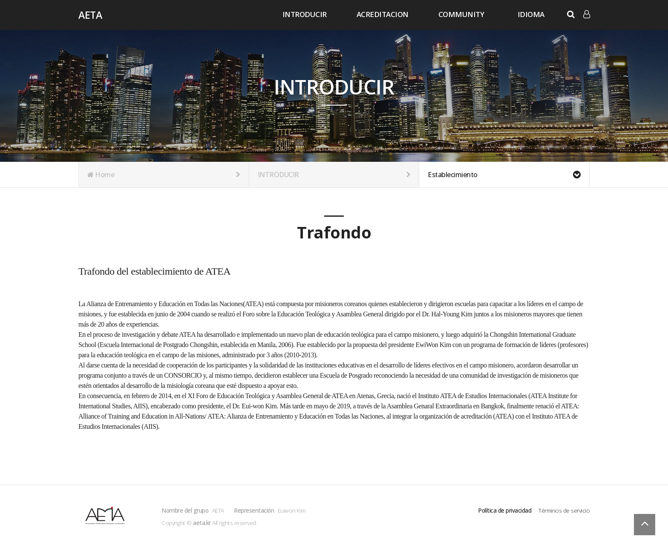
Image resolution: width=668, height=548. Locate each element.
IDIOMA (531, 14)
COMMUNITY (461, 14)
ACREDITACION (383, 14)
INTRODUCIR (304, 14)
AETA (90, 15)
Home (163, 174)
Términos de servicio (564, 510)
